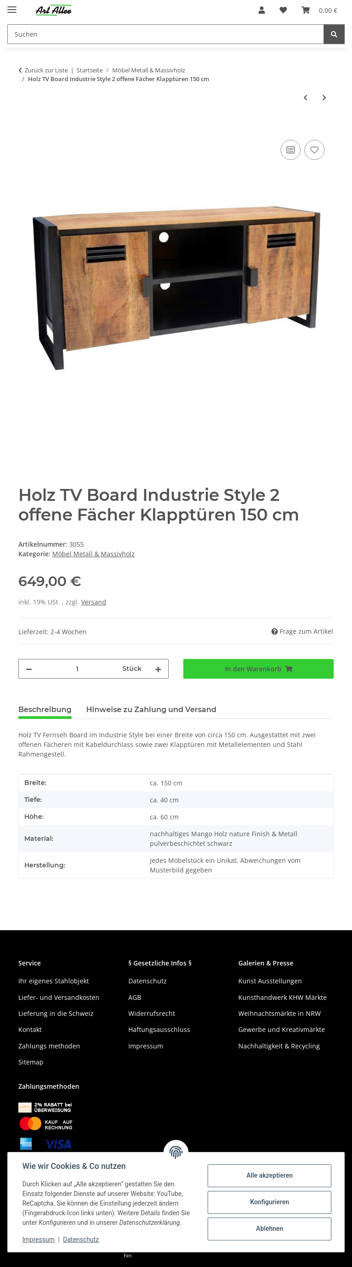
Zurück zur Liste (46, 70)
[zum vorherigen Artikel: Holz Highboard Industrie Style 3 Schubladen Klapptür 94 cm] (305, 97)
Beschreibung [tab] (45, 709)
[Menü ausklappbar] (11, 5)
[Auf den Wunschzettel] (314, 150)
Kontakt (30, 1029)
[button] (261, 10)
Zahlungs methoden (49, 1046)
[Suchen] (165, 34)
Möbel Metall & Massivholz (93, 553)
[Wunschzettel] (283, 10)
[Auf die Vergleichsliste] (290, 150)
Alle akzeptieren (269, 1175)
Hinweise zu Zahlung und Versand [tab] (151, 709)
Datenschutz (81, 1239)
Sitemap (31, 1062)
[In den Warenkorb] (25, 127)
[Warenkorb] (319, 10)
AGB (134, 997)
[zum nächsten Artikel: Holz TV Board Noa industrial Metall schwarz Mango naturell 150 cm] (324, 97)
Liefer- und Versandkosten (58, 997)
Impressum (38, 1239)
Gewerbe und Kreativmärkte (281, 1029)
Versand (93, 602)
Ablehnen (269, 1228)
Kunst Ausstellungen (270, 980)
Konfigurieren (269, 1202)
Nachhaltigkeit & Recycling (279, 1046)
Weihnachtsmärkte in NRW (279, 1013)
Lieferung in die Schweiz (56, 1013)
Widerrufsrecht (151, 1013)
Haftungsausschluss (159, 1029)
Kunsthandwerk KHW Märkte (282, 997)
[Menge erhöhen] (158, 668)
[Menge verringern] (29, 668)
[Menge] (77, 668)
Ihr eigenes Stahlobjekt (53, 980)
